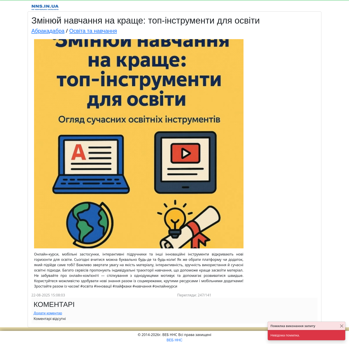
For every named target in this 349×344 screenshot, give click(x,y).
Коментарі (54, 304)
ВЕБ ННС (175, 340)
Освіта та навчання (93, 31)
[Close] (341, 326)
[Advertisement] (282, 102)
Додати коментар (48, 313)
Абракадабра (48, 31)
